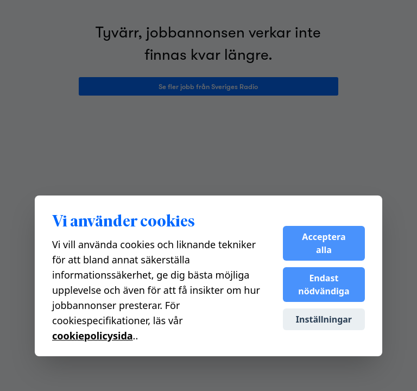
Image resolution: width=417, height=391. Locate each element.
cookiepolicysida (92, 335)
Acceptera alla (323, 243)
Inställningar (324, 319)
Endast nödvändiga (323, 284)
